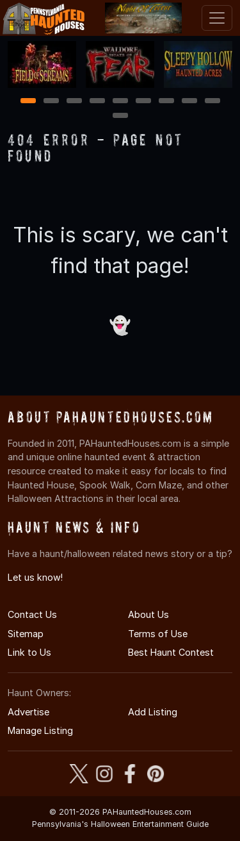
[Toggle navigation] (217, 18)
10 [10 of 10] (120, 116)
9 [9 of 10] (212, 101)
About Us (148, 614)
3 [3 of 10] (74, 101)
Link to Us (29, 652)
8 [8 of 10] (189, 101)
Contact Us (32, 614)
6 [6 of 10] (143, 101)
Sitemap (26, 633)
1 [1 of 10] (27, 101)
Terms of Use (158, 633)
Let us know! (35, 577)
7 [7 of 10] (166, 101)
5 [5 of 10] (120, 101)
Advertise (28, 711)
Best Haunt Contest (171, 652)
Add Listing (152, 711)
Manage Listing (40, 730)
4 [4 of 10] (97, 101)
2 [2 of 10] (51, 101)
